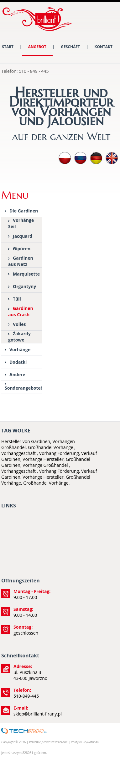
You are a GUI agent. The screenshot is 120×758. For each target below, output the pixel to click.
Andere (17, 374)
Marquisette (26, 274)
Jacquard (22, 236)
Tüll (17, 299)
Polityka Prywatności (85, 742)
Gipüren (21, 249)
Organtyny (24, 286)
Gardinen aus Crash (20, 311)
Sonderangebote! (23, 388)
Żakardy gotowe (19, 337)
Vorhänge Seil (21, 223)
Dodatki (18, 362)
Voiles (19, 324)
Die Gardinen (23, 211)
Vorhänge (19, 349)
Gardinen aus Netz (20, 261)
